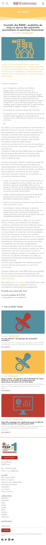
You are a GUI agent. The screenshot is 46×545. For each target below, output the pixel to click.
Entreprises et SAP (27, 33)
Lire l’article (5, 347)
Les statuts (5, 489)
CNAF (3, 505)
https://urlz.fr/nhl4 (7, 278)
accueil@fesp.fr (13, 471)
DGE (3, 510)
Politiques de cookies (9, 484)
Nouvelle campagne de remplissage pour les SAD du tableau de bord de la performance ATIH (22, 423)
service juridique (19, 282)
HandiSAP (5, 487)
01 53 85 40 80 (10, 468)
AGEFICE (5, 498)
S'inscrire (5, 530)
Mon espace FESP (8, 477)
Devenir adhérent (9, 457)
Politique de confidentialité (11, 482)
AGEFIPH (5, 501)
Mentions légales (7, 480)
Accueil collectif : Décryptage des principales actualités (19, 339)
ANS (3, 503)
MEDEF (4, 515)
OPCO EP (5, 517)
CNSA (3, 508)
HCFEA (4, 512)
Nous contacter (7, 492)
